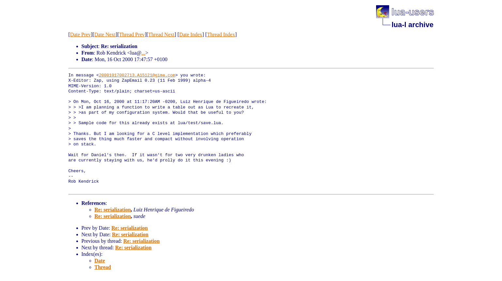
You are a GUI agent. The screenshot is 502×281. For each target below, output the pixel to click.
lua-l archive (413, 25)
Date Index (190, 34)
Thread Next (161, 34)
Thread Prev (132, 34)
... (143, 53)
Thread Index (221, 34)
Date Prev (80, 34)
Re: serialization (113, 209)
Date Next (104, 34)
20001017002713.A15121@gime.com (137, 75)
